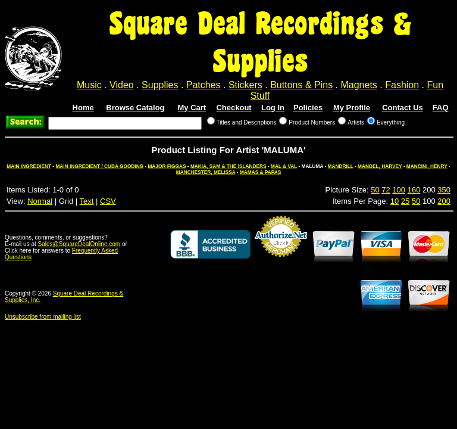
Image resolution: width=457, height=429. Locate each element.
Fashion (402, 85)
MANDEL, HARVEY (380, 166)
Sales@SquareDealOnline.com (79, 244)
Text (87, 201)
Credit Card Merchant (280, 262)
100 (398, 189)
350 (443, 189)
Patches (203, 85)
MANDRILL (340, 166)
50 (375, 189)
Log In (272, 107)
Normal (39, 201)
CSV (108, 201)
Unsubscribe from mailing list (43, 316)
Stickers (245, 85)
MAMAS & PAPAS (260, 172)
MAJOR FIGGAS (167, 166)
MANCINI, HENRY (426, 166)
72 (385, 189)
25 (405, 201)
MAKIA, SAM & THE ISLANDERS (228, 166)
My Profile (351, 107)
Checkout (233, 107)
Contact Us (402, 107)
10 (394, 201)
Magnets (358, 85)
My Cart (192, 107)
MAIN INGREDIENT (29, 166)
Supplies (160, 85)
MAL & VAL (284, 166)
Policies (308, 107)
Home (83, 107)
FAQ (441, 107)
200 (443, 201)
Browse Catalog (135, 107)
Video (121, 85)
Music (89, 85)
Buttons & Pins (301, 85)
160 (414, 189)
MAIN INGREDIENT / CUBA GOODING (99, 166)
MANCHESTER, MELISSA (206, 172)
